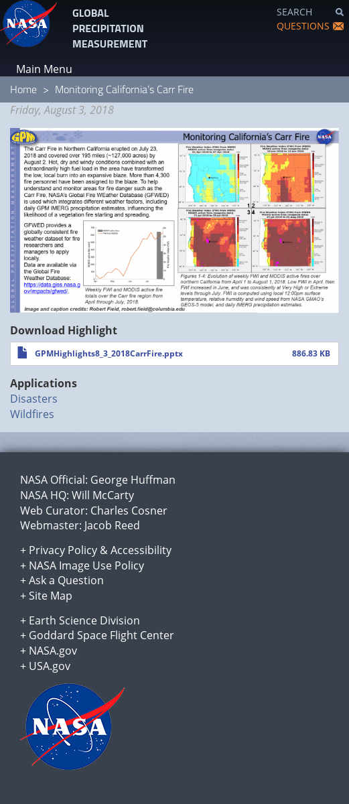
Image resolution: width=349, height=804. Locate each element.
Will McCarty (103, 495)
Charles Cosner (128, 510)
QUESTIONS (303, 25)
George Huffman (133, 479)
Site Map (50, 595)
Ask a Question (66, 580)
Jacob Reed (112, 525)
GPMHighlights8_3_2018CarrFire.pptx (109, 353)
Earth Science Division (84, 620)
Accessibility (141, 550)
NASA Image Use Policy (86, 565)
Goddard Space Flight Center (101, 635)
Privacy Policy (63, 550)
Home (23, 89)
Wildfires (32, 414)
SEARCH (294, 11)
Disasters (34, 398)
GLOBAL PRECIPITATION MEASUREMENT (109, 28)
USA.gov (49, 666)
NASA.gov (53, 650)
